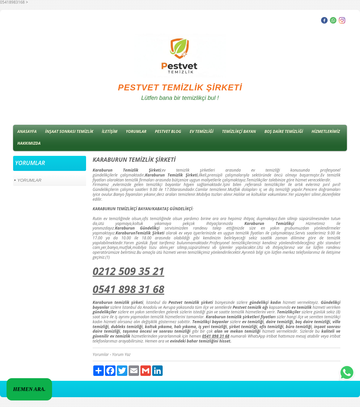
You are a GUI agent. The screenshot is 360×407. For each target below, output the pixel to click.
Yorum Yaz (121, 354)
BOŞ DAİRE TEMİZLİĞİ (283, 131)
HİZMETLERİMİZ (326, 131)
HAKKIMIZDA (29, 143)
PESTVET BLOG (168, 131)
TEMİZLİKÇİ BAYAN (239, 131)
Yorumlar (101, 354)
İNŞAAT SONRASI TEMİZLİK (69, 131)
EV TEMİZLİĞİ (202, 131)
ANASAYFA (27, 131)
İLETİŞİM (109, 131)
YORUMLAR (136, 131)
